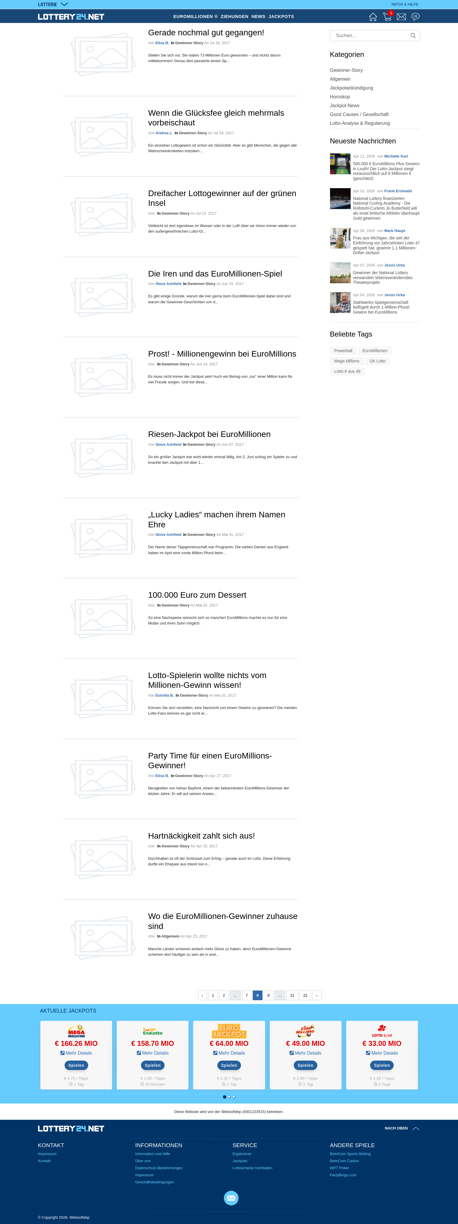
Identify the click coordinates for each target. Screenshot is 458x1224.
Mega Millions (347, 361)
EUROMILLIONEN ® (195, 16)
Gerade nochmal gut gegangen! (206, 32)
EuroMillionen (375, 350)
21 (292, 995)
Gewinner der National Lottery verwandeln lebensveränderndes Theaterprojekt (383, 277)
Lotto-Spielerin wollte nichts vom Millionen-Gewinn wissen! (207, 680)
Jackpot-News (344, 105)
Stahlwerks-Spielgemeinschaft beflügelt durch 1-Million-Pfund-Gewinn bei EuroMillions (381, 307)
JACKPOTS (281, 16)
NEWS (259, 16)
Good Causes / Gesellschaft (359, 114)
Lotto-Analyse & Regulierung (360, 123)
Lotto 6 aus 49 (347, 371)
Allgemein (171, 936)
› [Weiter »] (316, 995)
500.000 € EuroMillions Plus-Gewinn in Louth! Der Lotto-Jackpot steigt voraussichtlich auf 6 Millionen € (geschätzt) (386, 171)
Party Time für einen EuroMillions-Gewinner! (210, 760)
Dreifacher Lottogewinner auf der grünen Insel (222, 198)
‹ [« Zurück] (202, 995)
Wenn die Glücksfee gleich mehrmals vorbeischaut (216, 117)
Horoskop (340, 96)
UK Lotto (377, 361)
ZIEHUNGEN (235, 16)
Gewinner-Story (189, 43)
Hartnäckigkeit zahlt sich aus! (201, 835)
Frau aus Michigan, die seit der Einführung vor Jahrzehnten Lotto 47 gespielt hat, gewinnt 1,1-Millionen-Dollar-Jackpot (386, 245)
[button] (224, 1096)
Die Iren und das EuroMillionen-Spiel (215, 273)
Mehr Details (79, 1053)
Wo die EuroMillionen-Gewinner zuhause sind (223, 921)
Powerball (343, 350)
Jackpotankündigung (351, 87)
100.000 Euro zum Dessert (197, 594)
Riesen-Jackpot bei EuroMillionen (209, 434)
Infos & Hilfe (404, 4)
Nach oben (396, 1128)
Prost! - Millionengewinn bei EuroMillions (222, 353)
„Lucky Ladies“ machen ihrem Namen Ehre (216, 519)
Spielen (76, 1065)
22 (305, 995)
